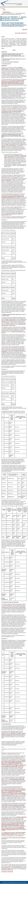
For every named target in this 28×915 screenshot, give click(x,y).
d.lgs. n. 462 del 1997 (6, 179)
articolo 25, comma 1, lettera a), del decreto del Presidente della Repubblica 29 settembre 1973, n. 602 (13, 828)
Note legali (24, 882)
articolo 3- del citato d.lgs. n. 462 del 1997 (13, 325)
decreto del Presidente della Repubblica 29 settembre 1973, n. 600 (12, 81)
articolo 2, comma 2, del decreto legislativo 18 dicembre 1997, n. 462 (13, 765)
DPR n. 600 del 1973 (10, 144)
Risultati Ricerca (6, 12)
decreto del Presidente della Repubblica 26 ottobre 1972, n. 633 (11, 763)
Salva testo (24, 29)
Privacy (15, 882)
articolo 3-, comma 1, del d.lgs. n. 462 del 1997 (14, 607)
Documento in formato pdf (21, 33)
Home (4, 9)
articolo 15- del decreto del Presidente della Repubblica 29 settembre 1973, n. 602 (12, 197)
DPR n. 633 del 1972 (5, 867)
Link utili (19, 882)
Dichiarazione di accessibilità (8, 882)
